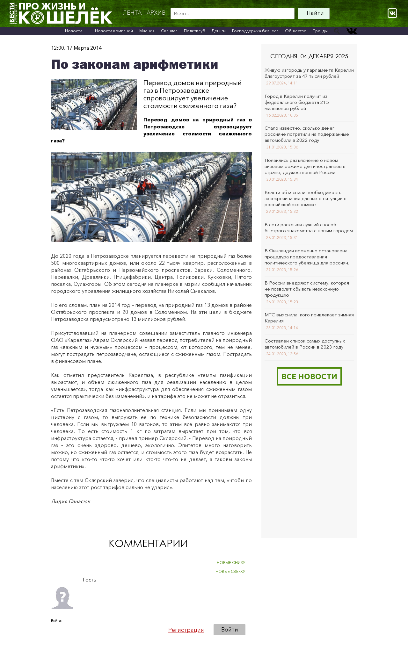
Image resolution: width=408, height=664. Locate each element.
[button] (56, 629)
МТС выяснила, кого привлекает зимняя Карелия (309, 318)
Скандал (169, 30)
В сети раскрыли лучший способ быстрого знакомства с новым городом (309, 227)
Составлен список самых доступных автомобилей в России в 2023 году (305, 344)
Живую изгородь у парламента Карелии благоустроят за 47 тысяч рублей (309, 73)
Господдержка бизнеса (255, 30)
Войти (229, 629)
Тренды (320, 30)
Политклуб (194, 30)
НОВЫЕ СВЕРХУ (230, 571)
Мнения (147, 30)
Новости (73, 30)
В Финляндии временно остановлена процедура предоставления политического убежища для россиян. (307, 257)
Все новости (309, 376)
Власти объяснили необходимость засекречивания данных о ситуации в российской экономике (305, 198)
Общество (296, 30)
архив (156, 12)
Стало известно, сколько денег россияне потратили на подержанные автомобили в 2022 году (307, 134)
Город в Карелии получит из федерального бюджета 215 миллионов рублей (297, 102)
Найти (315, 13)
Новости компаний (114, 30)
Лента (132, 12)
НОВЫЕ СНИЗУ (231, 562)
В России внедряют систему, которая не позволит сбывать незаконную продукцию (307, 289)
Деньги (219, 30)
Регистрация (186, 629)
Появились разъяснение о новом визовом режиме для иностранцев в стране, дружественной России (305, 166)
